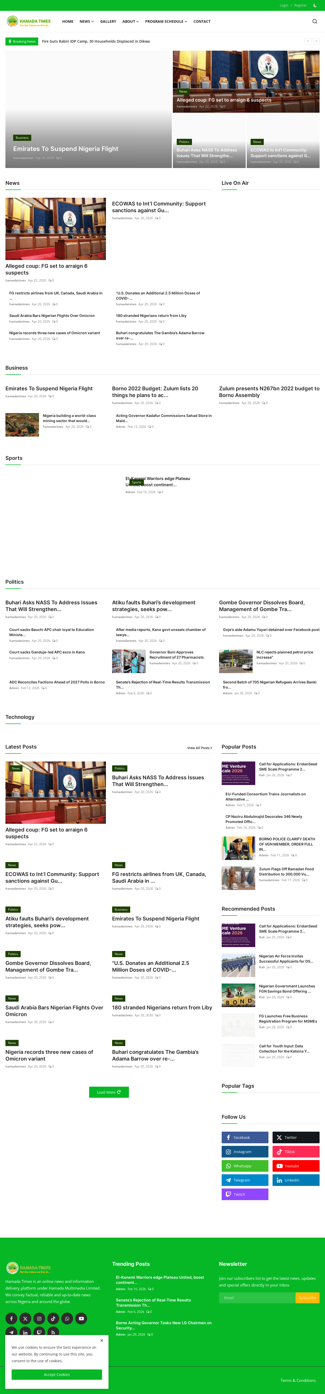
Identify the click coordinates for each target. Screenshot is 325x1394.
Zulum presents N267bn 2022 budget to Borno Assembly (269, 391)
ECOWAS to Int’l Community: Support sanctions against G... (281, 152)
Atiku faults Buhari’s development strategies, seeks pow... (154, 605)
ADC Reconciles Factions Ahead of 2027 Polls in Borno (57, 682)
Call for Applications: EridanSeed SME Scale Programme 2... (288, 766)
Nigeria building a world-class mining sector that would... (69, 418)
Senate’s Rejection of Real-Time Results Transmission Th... (163, 684)
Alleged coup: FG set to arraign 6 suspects (224, 100)
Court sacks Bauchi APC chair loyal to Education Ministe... (51, 632)
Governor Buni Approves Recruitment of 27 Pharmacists (177, 654)
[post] (88, 109)
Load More (109, 1092)
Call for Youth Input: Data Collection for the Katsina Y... (284, 1048)
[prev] (308, 41)
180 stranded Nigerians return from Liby (151, 315)
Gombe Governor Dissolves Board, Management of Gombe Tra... (262, 605)
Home (67, 21)
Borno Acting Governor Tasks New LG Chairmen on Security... (164, 1325)
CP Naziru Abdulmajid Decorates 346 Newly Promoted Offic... (264, 819)
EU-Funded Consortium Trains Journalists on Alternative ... (266, 796)
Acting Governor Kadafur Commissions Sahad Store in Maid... (164, 418)
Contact (202, 21)
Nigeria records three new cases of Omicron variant (54, 333)
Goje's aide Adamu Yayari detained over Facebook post (271, 629)
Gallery (108, 21)
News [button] (87, 21)
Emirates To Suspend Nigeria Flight (49, 388)
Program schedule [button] (166, 21)
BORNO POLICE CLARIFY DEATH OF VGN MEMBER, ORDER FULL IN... (287, 844)
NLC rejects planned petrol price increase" (285, 654)
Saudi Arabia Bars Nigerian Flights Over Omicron (52, 315)
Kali (262, 775)
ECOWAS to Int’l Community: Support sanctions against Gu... (159, 207)
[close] (102, 1340)
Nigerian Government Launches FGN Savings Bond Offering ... (287, 988)
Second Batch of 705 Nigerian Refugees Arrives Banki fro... (269, 684)
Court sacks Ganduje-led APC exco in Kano (47, 652)
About (130, 21)
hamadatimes (23, 158)
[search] (315, 21)
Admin (121, 426)
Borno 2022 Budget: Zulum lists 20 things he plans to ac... (155, 391)
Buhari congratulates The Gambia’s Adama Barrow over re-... (160, 335)
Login (284, 5)
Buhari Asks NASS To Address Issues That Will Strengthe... (207, 152)
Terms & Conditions (298, 1380)
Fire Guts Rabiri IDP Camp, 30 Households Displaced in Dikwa (96, 41)
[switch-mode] (316, 5)
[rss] (53, 1332)
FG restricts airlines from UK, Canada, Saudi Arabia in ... (56, 295)
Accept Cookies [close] (57, 1374)
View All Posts (200, 747)
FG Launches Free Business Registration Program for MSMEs (288, 1018)
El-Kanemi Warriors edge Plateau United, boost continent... (158, 481)
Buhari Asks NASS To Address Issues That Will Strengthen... (51, 605)
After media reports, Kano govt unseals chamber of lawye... (161, 632)
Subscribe (307, 1297)
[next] (316, 41)
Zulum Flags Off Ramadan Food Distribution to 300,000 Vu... (286, 871)
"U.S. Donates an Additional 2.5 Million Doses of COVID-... (158, 295)
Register (300, 5)
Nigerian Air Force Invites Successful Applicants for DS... (286, 958)
